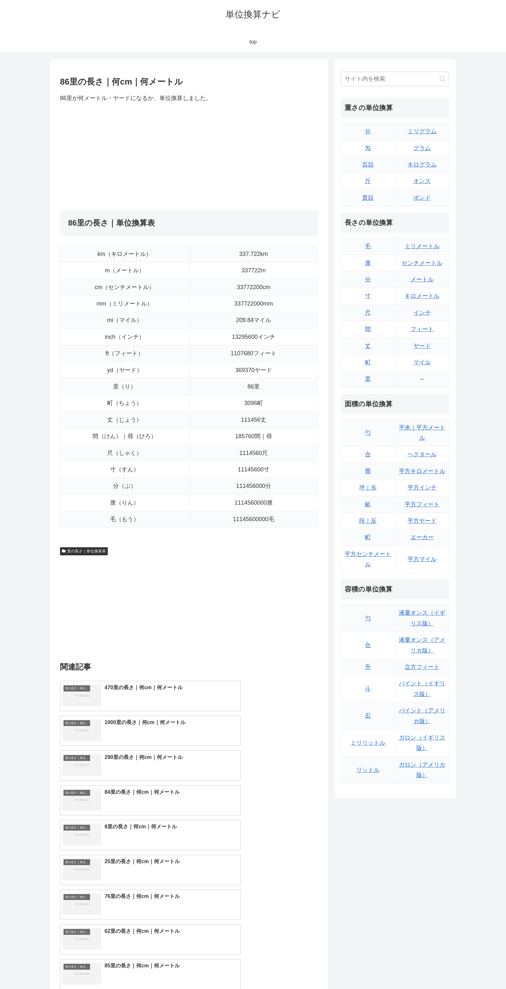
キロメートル (422, 296)
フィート (422, 329)
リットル (368, 770)
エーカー (422, 537)
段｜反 (368, 521)
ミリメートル (422, 246)
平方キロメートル (422, 471)
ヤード (422, 346)
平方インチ (422, 487)
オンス (422, 181)
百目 (368, 164)
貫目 (368, 198)
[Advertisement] (124, 156)
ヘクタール (422, 454)
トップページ (384, 969)
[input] (395, 79)
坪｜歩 (368, 487)
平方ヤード (422, 521)
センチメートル (422, 263)
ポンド (422, 198)
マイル (422, 362)
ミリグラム (422, 131)
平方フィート (422, 504)
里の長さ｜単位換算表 (84, 551)
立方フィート (422, 667)
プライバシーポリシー (427, 969)
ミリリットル (367, 743)
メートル (422, 279)
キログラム (422, 164)
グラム (422, 148)
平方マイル (422, 559)
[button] (442, 79)
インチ (422, 312)
